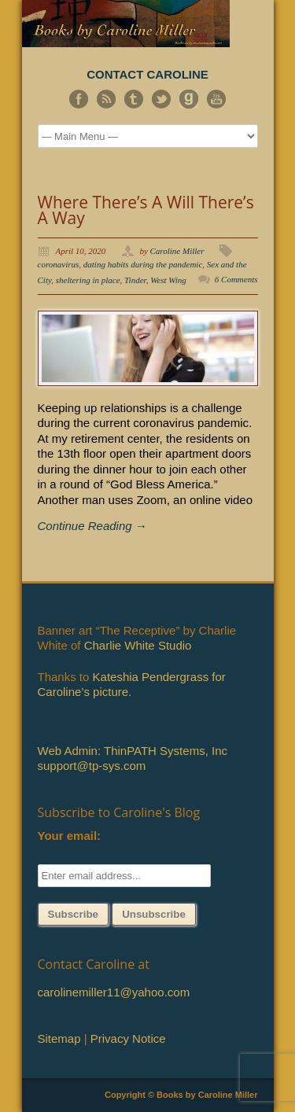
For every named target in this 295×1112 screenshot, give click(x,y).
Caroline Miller (177, 251)
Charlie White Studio (138, 645)
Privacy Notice (128, 1038)
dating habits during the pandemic (143, 264)
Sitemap (59, 1038)
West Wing (168, 280)
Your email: (69, 835)
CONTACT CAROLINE (147, 74)
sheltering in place (88, 280)
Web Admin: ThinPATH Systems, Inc (132, 750)
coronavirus (58, 264)
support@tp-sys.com (92, 765)
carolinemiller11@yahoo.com (114, 992)
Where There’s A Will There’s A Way (146, 210)
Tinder (135, 280)
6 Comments (236, 279)
